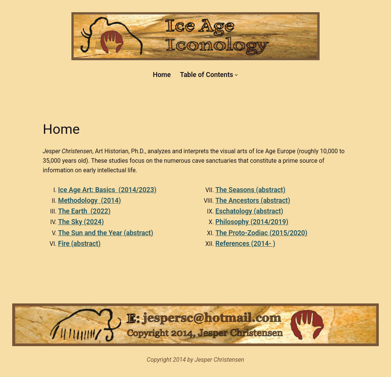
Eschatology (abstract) (249, 211)
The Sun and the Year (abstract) (105, 233)
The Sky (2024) (81, 222)
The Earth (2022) (84, 211)
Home (162, 75)
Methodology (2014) (89, 200)
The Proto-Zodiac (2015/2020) (261, 233)
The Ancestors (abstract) (252, 200)
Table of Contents (206, 75)
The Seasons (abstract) (250, 190)
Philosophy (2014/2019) (251, 222)
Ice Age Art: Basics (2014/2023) (107, 190)
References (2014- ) (245, 243)
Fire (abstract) (79, 243)
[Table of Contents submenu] (236, 74)
